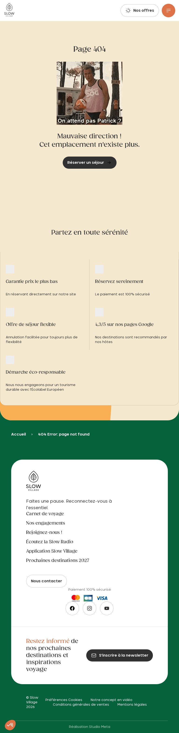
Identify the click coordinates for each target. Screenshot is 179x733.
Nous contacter (46, 581)
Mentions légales (132, 704)
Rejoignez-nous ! (44, 533)
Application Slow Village (51, 551)
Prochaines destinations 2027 (57, 561)
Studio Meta (99, 727)
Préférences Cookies (63, 700)
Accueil (18, 434)
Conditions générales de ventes (81, 704)
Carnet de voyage (45, 514)
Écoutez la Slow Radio (49, 542)
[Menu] (168, 10)
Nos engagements (45, 523)
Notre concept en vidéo (111, 700)
